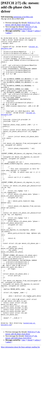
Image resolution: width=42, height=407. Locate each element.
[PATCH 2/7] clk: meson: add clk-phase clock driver (22, 24)
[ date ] (23, 31)
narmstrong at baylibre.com (23, 17)
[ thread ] (30, 31)
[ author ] (8, 33)
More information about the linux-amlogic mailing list (20, 405)
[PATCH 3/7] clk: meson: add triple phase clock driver (21, 28)
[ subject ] (37, 31)
